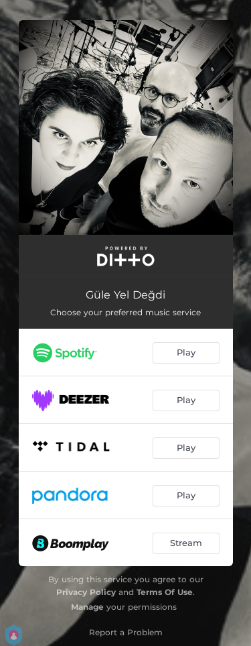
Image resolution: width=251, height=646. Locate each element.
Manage (87, 607)
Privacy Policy (86, 592)
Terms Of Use (165, 592)
